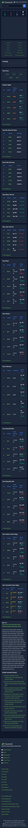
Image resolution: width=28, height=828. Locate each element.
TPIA (8, 507)
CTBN (8, 209)
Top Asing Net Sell (20, 52)
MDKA (8, 216)
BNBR (8, 339)
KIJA (8, 448)
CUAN (8, 354)
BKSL (8, 455)
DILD (8, 558)
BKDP (10, 137)
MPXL (10, 148)
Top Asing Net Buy (8, 52)
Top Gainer (20, 45)
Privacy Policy (6, 760)
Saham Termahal (5, 809)
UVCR (10, 141)
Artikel (4, 752)
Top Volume (8, 50)
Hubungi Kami (6, 757)
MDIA (10, 184)
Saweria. (19, 825)
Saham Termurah (5, 812)
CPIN (14, 74)
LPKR (8, 544)
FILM (8, 572)
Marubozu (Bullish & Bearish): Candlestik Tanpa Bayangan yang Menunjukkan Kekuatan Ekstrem (15, 690)
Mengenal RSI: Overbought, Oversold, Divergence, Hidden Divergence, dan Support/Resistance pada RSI (14, 696)
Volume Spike (8, 42)
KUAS (8, 107)
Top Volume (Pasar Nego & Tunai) (9, 804)
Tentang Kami (6, 755)
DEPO (8, 102)
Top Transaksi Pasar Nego (19, 55)
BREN (8, 522)
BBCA (8, 271)
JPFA (20, 74)
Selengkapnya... (6, 124)
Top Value (19, 47)
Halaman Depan (7, 750)
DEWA (8, 346)
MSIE (10, 169)
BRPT (8, 301)
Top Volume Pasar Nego (8, 55)
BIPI (8, 332)
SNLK (17, 77)
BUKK (7, 612)
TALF (8, 212)
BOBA (8, 241)
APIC (8, 249)
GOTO (8, 469)
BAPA (10, 173)
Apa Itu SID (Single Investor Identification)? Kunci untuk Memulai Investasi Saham (14, 677)
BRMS (8, 550)
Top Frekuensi (19, 50)
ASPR (8, 237)
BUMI (8, 279)
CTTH (10, 180)
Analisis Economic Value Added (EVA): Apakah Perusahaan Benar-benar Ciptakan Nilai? (15, 683)
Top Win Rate (20, 42)
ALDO (7, 74)
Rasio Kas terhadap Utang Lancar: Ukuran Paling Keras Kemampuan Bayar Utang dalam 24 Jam (15, 717)
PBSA (8, 205)
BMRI (8, 294)
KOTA (10, 152)
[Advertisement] (14, 29)
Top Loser (8, 47)
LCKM (8, 245)
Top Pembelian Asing (6, 790)
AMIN (8, 113)
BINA (7, 598)
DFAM (8, 96)
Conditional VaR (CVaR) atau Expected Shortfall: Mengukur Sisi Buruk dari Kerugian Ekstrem (14, 702)
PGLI (8, 233)
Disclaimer (5, 763)
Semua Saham (5, 814)
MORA (10, 77)
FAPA (10, 144)
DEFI (10, 176)
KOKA (8, 119)
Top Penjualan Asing (6, 796)
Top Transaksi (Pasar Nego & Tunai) (10, 806)
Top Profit (8, 45)
